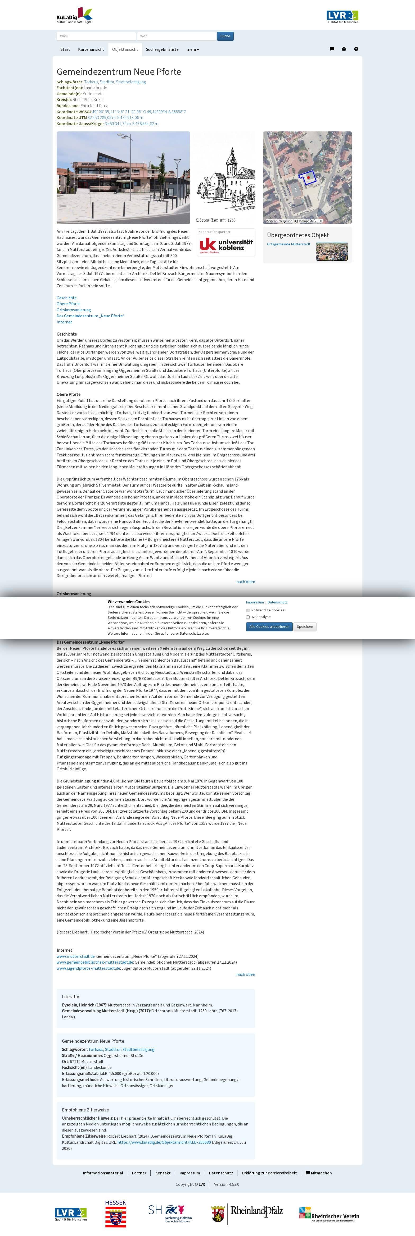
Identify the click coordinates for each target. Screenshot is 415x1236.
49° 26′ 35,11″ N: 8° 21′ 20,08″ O (119, 112)
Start (65, 49)
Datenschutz (221, 1173)
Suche (225, 36)
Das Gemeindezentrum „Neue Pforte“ (91, 316)
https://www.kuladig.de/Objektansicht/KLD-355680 (164, 1142)
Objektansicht (125, 49)
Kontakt (163, 1173)
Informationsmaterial (103, 1173)
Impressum (190, 1173)
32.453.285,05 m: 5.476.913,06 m (115, 118)
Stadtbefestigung (131, 82)
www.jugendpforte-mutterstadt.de (88, 968)
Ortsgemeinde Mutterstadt (288, 244)
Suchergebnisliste (162, 49)
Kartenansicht (91, 49)
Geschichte (67, 298)
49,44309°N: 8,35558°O (167, 112)
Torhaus (91, 82)
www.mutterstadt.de (76, 956)
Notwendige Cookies (265, 610)
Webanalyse (258, 617)
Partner (139, 1173)
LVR (202, 1184)
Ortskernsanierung (74, 310)
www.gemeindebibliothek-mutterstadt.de (95, 962)
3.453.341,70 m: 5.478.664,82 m (131, 124)
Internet (64, 322)
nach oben (245, 582)
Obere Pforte (68, 304)
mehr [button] (193, 49)
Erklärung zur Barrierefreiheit (269, 1173)
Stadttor (107, 82)
